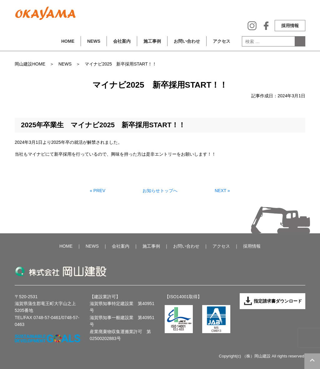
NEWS (93, 41)
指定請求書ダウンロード (272, 301)
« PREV (97, 190)
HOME (67, 41)
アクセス (221, 41)
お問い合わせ (187, 41)
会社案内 (122, 41)
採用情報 (290, 25)
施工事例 (152, 41)
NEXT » (222, 190)
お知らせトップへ (160, 190)
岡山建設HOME (30, 63)
